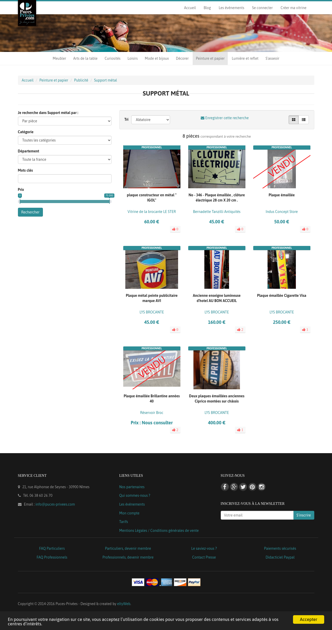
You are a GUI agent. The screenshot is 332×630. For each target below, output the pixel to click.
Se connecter (262, 8)
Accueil (190, 8)
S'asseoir (272, 58)
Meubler (59, 58)
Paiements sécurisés (280, 548)
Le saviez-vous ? (204, 548)
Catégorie (26, 132)
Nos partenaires (132, 487)
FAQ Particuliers (52, 548)
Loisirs (133, 58)
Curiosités (112, 58)
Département (28, 151)
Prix (21, 189)
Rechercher (30, 212)
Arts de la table (85, 58)
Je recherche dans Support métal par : (48, 113)
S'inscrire (304, 515)
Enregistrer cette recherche (225, 118)
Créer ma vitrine (293, 8)
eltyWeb (124, 604)
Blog (207, 8)
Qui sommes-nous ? (134, 495)
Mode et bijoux (157, 58)
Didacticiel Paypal (280, 557)
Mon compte (129, 513)
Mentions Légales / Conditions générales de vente (159, 530)
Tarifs (123, 522)
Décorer (182, 58)
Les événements (231, 8)
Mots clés (25, 170)
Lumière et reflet (245, 58)
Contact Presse (204, 557)
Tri (127, 119)
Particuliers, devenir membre (128, 548)
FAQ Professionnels (52, 557)
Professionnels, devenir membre (128, 557)
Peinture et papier (210, 58)
